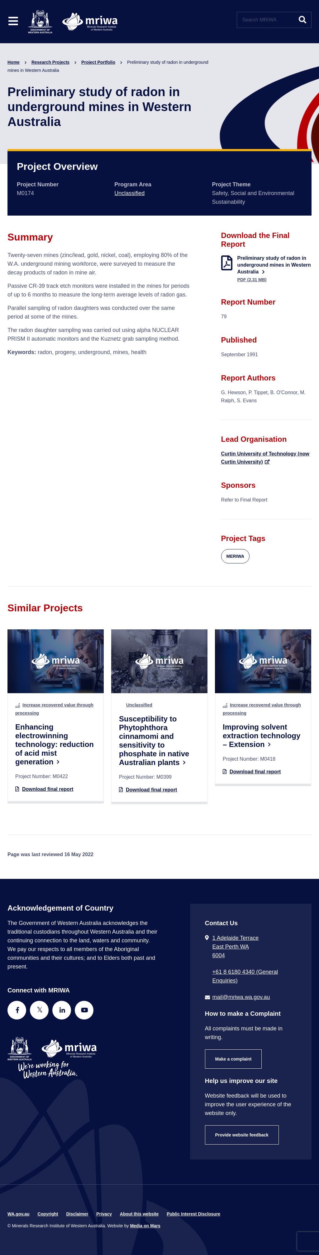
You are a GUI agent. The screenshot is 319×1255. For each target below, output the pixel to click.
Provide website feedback (242, 1134)
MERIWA (235, 556)
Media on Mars (145, 1225)
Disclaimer (77, 1213)
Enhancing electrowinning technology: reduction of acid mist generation (54, 744)
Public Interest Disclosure (193, 1213)
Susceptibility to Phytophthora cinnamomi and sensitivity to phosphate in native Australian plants (154, 741)
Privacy (104, 1213)
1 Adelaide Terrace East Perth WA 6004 (235, 947)
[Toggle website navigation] (13, 22)
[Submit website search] (302, 20)
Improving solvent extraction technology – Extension (261, 736)
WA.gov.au (18, 1213)
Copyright (47, 1213)
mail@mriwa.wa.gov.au (241, 997)
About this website (139, 1213)
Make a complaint (233, 1059)
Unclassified (129, 193)
